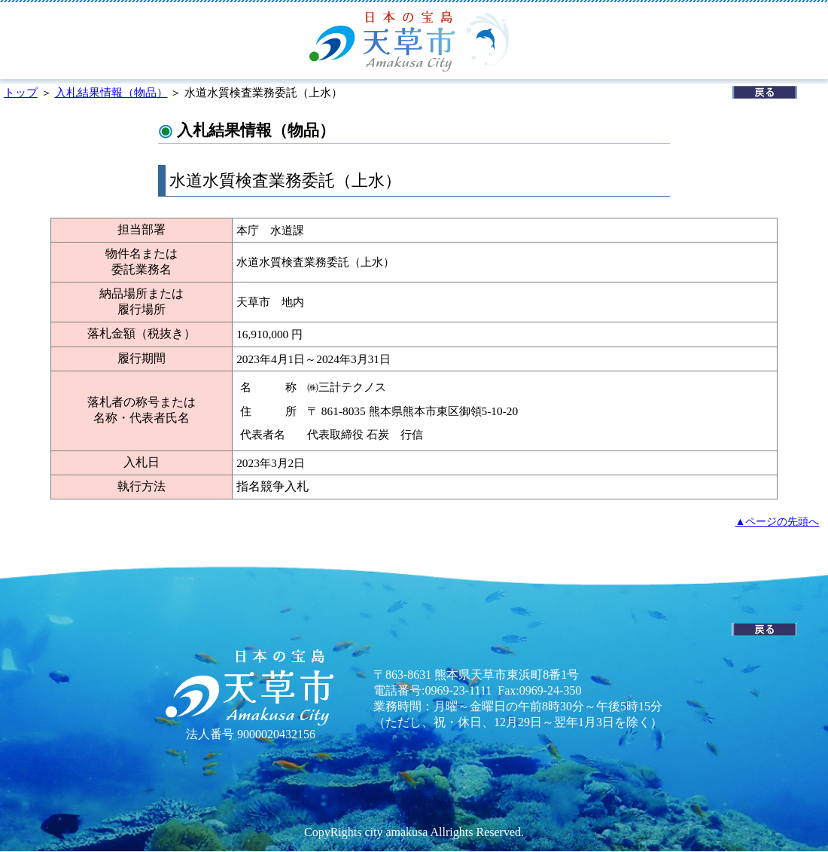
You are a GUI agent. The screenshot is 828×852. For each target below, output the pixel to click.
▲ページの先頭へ (777, 521)
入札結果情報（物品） (111, 92)
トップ (21, 92)
